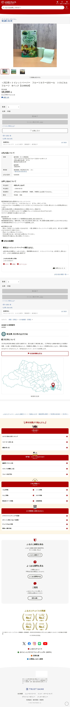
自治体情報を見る (35, 353)
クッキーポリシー (42, 696)
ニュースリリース (30, 693)
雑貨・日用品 (13, 319)
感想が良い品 (5, 447)
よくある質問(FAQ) (35, 576)
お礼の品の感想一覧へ (61, 274)
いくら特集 (39, 489)
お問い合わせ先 (7, 138)
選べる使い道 (7, 135)
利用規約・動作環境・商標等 (35, 700)
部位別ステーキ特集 (7, 501)
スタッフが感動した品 (8, 468)
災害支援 (36, 655)
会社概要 (20, 693)
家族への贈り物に (7, 528)
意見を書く (35, 598)
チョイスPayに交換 (7, 524)
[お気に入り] (67, 704)
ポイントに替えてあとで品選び (10, 520)
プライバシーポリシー (28, 696)
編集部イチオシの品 (7, 463)
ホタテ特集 (39, 495)
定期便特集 (39, 501)
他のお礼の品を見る (21, 171)
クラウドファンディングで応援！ (11, 515)
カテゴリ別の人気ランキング (10, 436)
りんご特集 (5, 495)
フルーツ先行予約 (7, 474)
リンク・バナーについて (45, 693)
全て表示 (64, 142)
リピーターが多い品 (7, 442)
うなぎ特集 (5, 489)
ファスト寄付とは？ (9, 126)
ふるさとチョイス (36, 649)
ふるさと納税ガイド (35, 555)
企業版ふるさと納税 (36, 659)
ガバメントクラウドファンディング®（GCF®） (36, 652)
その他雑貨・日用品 (25, 319)
